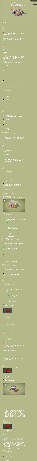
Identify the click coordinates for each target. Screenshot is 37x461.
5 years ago (9, 154)
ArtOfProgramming (7, 119)
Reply (4, 30)
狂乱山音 (6, 379)
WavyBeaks (8, 338)
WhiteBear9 (6, 321)
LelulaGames (6, 238)
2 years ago (9, 70)
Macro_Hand (6, 55)
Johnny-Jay (6, 264)
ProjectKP (6, 124)
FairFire (5, 342)
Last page (21, 25)
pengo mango (6, 154)
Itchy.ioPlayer (6, 456)
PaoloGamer (6, 70)
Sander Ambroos (7, 90)
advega (5, 76)
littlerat (5, 434)
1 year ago (9, 55)
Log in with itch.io (4, 24)
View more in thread (10, 236)
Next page (17, 25)
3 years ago (11, 90)
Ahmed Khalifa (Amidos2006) (8, 196)
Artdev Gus (6, 183)
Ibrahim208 (6, 132)
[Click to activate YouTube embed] (7, 310)
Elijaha (5, 61)
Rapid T (5, 99)
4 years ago (8, 99)
